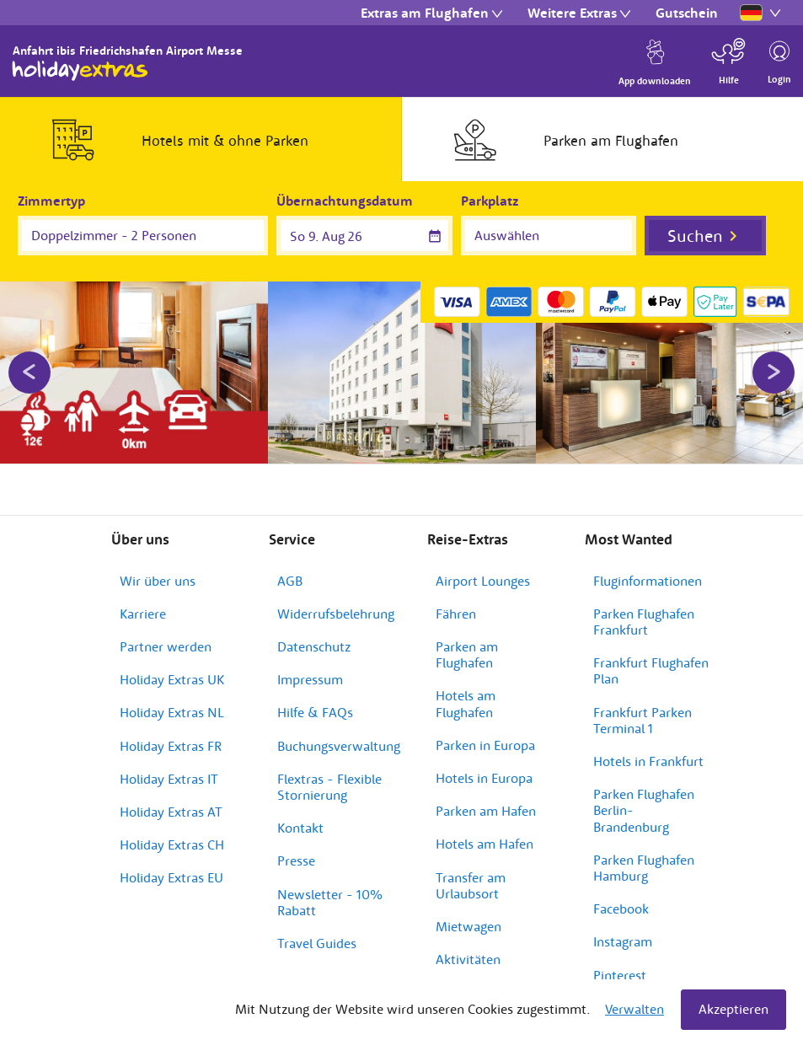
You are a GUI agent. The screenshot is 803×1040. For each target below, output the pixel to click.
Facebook (621, 895)
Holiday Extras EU (171, 864)
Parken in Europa (485, 731)
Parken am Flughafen (467, 641)
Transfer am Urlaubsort (471, 871)
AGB (289, 567)
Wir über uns (157, 567)
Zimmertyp (51, 200)
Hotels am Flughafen (465, 690)
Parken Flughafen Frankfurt (643, 608)
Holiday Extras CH (172, 831)
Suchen (695, 235)
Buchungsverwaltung (338, 732)
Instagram (622, 928)
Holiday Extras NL (172, 699)
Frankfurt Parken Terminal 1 (642, 706)
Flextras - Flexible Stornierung (329, 773)
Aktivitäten (468, 945)
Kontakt (300, 814)
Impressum (310, 666)
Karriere (143, 600)
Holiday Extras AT (171, 798)
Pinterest (619, 961)
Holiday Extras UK (172, 666)
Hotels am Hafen (484, 831)
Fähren (456, 600)
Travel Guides (316, 929)
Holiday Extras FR (171, 732)
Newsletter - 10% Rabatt (330, 888)
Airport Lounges (483, 567)
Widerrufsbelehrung (335, 600)
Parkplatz (490, 200)
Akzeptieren (733, 1008)
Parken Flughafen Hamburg (643, 854)
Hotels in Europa (484, 764)
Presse (296, 847)
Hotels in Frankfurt (648, 747)
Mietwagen (468, 912)
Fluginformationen (647, 567)
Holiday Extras (80, 70)
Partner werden (165, 633)
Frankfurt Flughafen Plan (651, 657)
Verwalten (634, 1008)
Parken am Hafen (486, 797)
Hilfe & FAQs (315, 699)
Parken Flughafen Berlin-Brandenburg (643, 796)
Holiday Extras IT (169, 765)
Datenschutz (314, 633)
